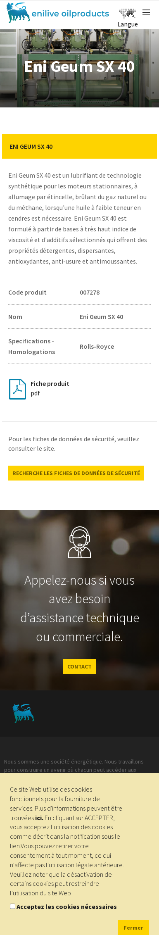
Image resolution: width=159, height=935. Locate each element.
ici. (39, 818)
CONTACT (79, 666)
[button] (145, 146)
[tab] (79, 146)
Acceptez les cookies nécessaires (67, 906)
